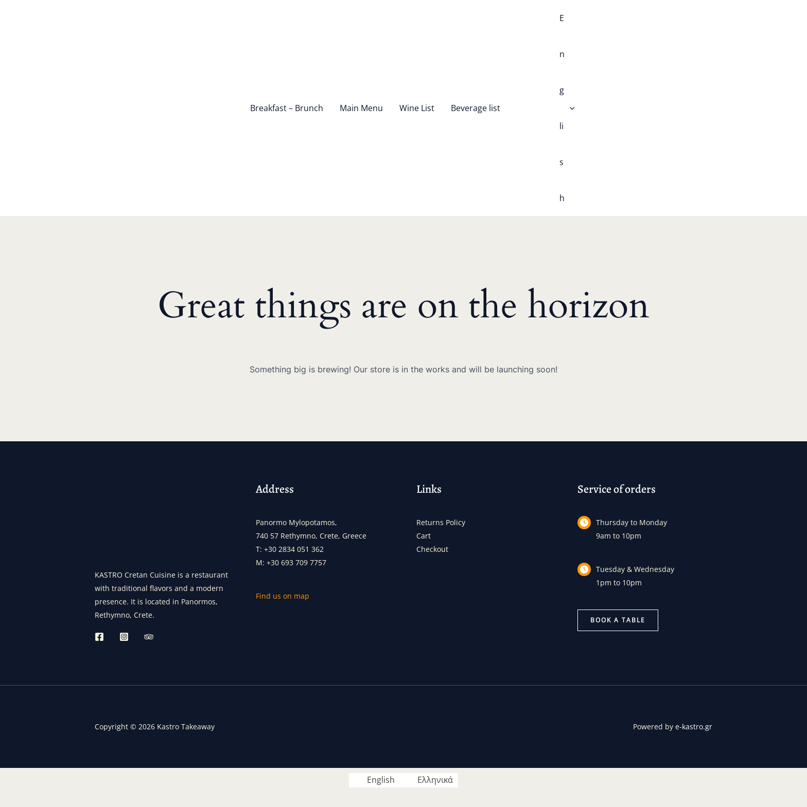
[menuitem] (536, 108)
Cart (423, 536)
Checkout (432, 549)
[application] (570, 108)
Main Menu (361, 108)
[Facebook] (99, 636)
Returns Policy (440, 522)
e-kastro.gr (693, 726)
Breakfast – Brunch (286, 108)
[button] (617, 620)
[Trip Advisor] (148, 636)
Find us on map (282, 596)
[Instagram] (124, 636)
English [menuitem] (381, 780)
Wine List (416, 108)
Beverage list (475, 108)
